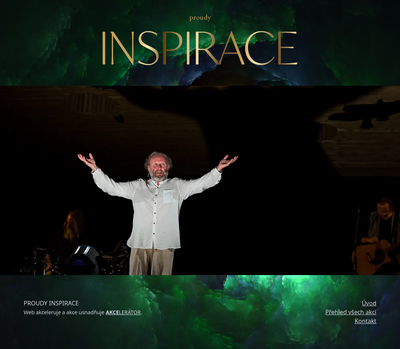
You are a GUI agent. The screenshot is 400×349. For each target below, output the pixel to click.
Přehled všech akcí (350, 312)
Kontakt (365, 321)
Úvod (369, 303)
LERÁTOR (123, 312)
